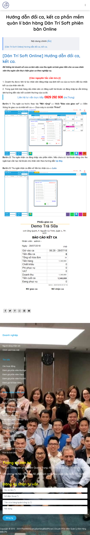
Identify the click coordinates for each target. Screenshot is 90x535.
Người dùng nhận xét (11, 346)
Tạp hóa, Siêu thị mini (12, 407)
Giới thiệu (7, 342)
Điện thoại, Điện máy (11, 411)
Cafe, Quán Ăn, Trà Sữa (13, 403)
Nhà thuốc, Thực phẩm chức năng (17, 428)
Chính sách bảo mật (11, 350)
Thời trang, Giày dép (11, 399)
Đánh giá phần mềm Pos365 (14, 379)
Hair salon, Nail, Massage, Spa (15, 420)
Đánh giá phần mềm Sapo (13, 374)
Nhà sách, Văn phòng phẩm (14, 448)
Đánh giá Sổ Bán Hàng (12, 383)
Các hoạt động (9, 366)
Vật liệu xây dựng (10, 432)
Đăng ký (9, 518)
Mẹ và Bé (6, 444)
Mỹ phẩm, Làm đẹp (10, 415)
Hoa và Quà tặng (10, 453)
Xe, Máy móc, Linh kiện (12, 436)
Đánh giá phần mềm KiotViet (14, 370)
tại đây (59, 161)
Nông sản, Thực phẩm (12, 424)
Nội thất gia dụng (10, 440)
